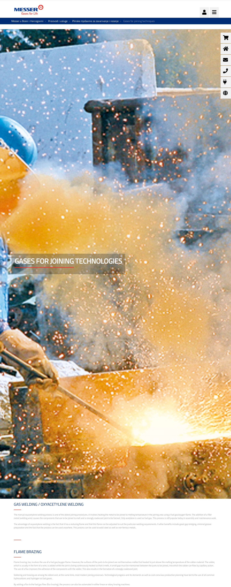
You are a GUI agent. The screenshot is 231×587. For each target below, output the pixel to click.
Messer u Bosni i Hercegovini (27, 21)
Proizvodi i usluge (58, 21)
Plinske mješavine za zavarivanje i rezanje (95, 21)
